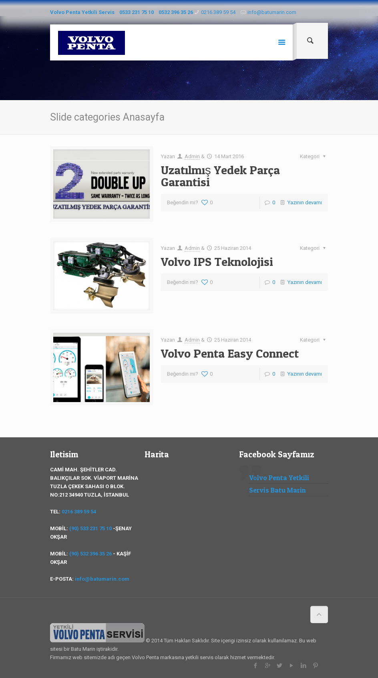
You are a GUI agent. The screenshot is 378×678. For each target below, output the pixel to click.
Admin (192, 156)
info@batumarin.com (271, 12)
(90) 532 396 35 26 (90, 554)
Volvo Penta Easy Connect (230, 353)
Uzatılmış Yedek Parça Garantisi (220, 176)
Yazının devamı (305, 202)
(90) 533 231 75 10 (90, 528)
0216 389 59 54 (218, 12)
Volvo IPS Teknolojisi (217, 261)
